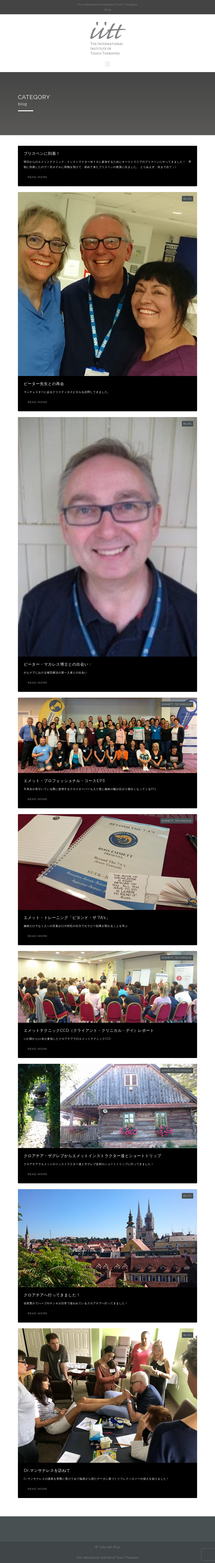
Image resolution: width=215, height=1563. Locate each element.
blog (187, 198)
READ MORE (37, 177)
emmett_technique (177, 704)
